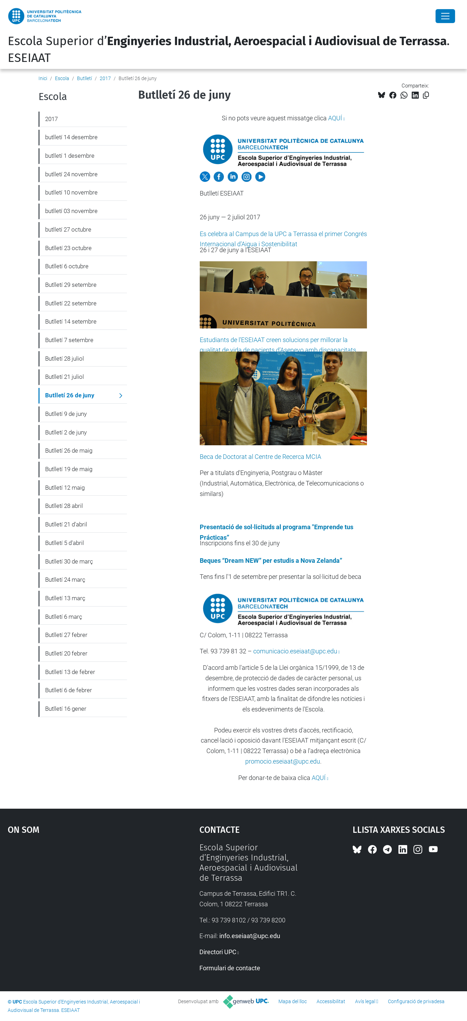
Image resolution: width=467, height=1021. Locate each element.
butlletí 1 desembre (69, 155)
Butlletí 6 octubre (67, 266)
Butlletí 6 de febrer (68, 690)
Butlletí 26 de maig (68, 450)
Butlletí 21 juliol (64, 376)
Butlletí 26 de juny (69, 395)
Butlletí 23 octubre (68, 247)
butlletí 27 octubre (68, 229)
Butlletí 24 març (65, 579)
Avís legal (365, 1001)
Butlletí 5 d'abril (64, 542)
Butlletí (84, 78)
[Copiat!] (426, 95)
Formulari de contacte (229, 968)
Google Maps (80, 895)
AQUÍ (335, 118)
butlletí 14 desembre (71, 137)
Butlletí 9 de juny (66, 413)
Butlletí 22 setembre (71, 303)
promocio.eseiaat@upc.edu (282, 761)
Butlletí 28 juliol (64, 358)
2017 (105, 78)
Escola (62, 78)
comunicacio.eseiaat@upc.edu (295, 651)
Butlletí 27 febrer (66, 634)
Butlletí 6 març (63, 616)
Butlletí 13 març (65, 598)
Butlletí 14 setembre (71, 321)
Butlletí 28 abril (64, 505)
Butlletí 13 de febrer (70, 671)
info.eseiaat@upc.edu (249, 936)
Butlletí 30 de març (69, 561)
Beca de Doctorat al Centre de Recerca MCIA (260, 456)
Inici (42, 78)
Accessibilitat (331, 1001)
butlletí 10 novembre (71, 192)
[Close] (445, 16)
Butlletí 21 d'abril (66, 524)
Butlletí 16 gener (65, 708)
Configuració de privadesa (416, 1001)
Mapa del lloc (292, 1001)
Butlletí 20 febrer (66, 653)
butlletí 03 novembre (71, 210)
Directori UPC (217, 952)
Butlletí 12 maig (65, 487)
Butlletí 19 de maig (68, 469)
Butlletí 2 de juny (66, 432)
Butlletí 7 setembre (69, 339)
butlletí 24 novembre (71, 174)
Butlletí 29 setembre (71, 284)
